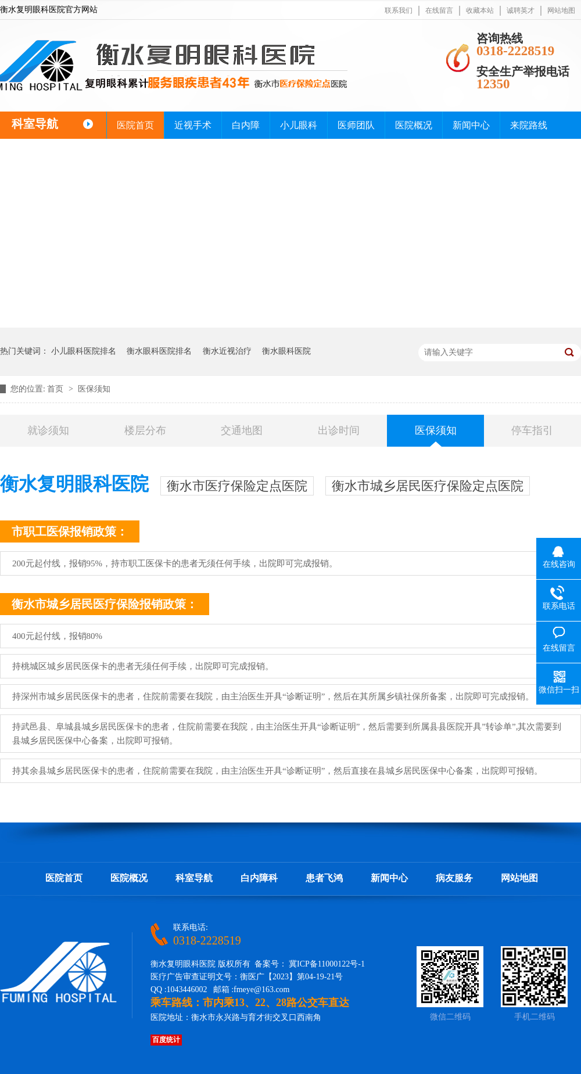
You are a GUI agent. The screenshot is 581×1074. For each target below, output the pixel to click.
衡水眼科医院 (286, 351)
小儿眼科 (298, 125)
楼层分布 (145, 430)
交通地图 (242, 430)
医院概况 (413, 125)
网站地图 (561, 10)
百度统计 (166, 1040)
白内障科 (259, 878)
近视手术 (192, 125)
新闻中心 (471, 125)
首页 (56, 389)
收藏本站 (480, 10)
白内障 (246, 125)
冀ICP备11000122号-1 (327, 964)
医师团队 (356, 125)
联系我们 (399, 10)
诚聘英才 (521, 10)
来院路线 (528, 125)
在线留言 (439, 10)
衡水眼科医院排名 (159, 351)
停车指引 (532, 430)
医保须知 (94, 389)
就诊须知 (48, 430)
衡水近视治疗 (227, 351)
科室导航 (194, 878)
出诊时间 (339, 430)
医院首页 (135, 125)
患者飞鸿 (324, 878)
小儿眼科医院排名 (83, 351)
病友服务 (454, 878)
